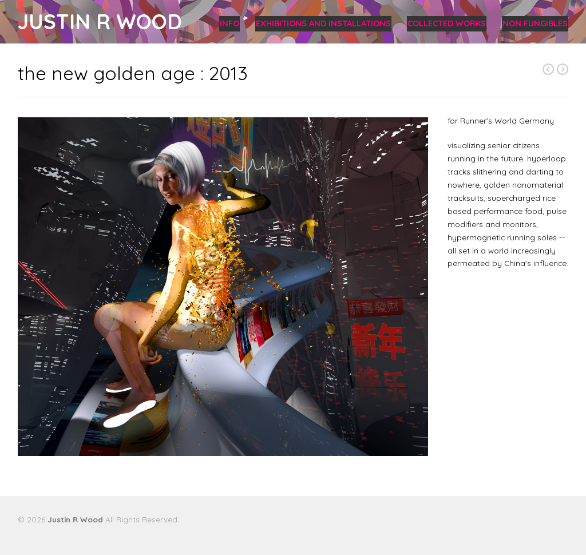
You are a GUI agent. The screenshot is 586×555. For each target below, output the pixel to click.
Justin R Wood (100, 21)
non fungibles (535, 23)
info (229, 23)
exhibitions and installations (323, 23)
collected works (446, 23)
